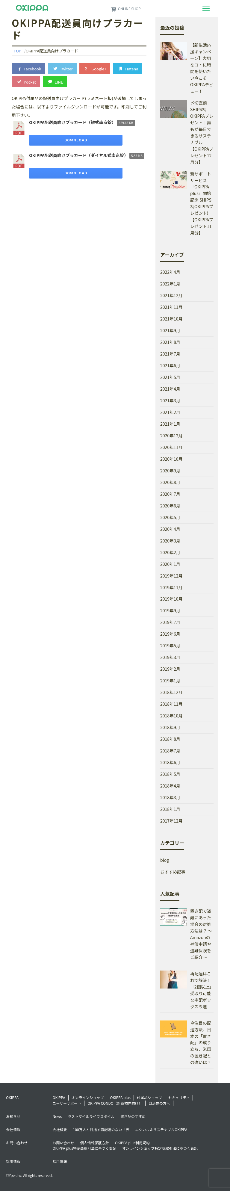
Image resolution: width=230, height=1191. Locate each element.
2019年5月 (170, 646)
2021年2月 (170, 412)
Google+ (94, 68)
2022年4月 (170, 272)
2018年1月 (170, 809)
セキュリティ (179, 1097)
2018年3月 (170, 797)
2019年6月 (170, 634)
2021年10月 (171, 319)
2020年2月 (170, 552)
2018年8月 (170, 739)
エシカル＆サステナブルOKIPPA (161, 1129)
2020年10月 (171, 459)
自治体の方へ (159, 1103)
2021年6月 (170, 365)
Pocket (26, 81)
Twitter (62, 68)
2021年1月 (170, 424)
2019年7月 (170, 622)
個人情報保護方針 (94, 1142)
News (57, 1116)
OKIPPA (59, 1097)
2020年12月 (171, 436)
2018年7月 (170, 751)
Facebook (28, 68)
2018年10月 (171, 716)
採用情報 (60, 1161)
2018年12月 (171, 692)
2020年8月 (170, 482)
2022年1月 (170, 284)
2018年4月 (170, 786)
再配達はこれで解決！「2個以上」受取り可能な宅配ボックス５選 (202, 990)
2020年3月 (170, 541)
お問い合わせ (63, 1142)
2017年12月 (171, 821)
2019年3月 (170, 657)
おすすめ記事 (172, 872)
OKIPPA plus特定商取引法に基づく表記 (84, 1148)
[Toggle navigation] (206, 8)
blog (164, 860)
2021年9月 (170, 330)
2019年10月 (171, 599)
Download (75, 140)
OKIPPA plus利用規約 (132, 1142)
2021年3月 (170, 400)
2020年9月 (170, 471)
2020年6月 (170, 506)
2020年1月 (170, 564)
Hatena (127, 68)
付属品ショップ (149, 1097)
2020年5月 (170, 517)
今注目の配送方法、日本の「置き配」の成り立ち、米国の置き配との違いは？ (200, 1042)
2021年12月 (171, 295)
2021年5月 (170, 377)
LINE (55, 81)
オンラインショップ (88, 1097)
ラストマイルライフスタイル (91, 1116)
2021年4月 (170, 389)
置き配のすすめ (133, 1116)
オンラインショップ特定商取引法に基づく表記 (160, 1148)
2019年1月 (170, 681)
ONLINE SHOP (126, 8)
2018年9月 (170, 727)
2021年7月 (170, 354)
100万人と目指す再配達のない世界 (101, 1129)
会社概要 (60, 1129)
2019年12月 (171, 576)
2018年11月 (171, 704)
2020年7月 (170, 494)
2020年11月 (171, 447)
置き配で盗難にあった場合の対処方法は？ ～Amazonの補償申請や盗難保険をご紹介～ (201, 934)
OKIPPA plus (120, 1097)
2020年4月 (170, 529)
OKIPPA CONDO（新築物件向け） (114, 1103)
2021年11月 (171, 307)
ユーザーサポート (67, 1103)
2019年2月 (170, 669)
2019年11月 (171, 587)
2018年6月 (170, 762)
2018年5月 (170, 774)
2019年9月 (170, 610)
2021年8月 (170, 342)
